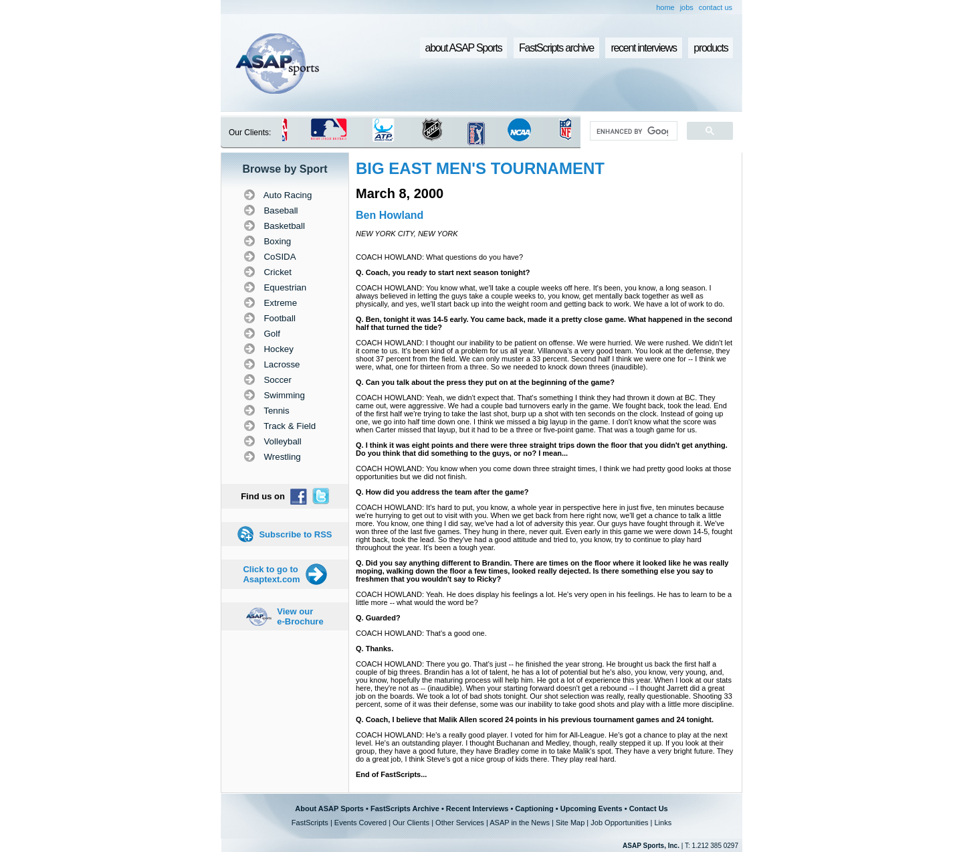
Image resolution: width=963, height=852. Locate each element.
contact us (715, 7)
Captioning (534, 808)
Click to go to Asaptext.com (271, 574)
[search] (632, 131)
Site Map (570, 823)
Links (662, 823)
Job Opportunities (619, 823)
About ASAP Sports (329, 808)
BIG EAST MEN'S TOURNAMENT (480, 168)
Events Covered (360, 823)
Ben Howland (389, 215)
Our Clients (411, 823)
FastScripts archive (556, 48)
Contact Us (648, 808)
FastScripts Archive (404, 808)
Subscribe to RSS (295, 534)
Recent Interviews (477, 808)
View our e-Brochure (300, 616)
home (665, 7)
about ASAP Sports (463, 48)
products (710, 48)
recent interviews (643, 48)
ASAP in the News (520, 823)
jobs (686, 7)
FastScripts (310, 823)
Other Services (459, 823)
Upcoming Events (591, 808)
